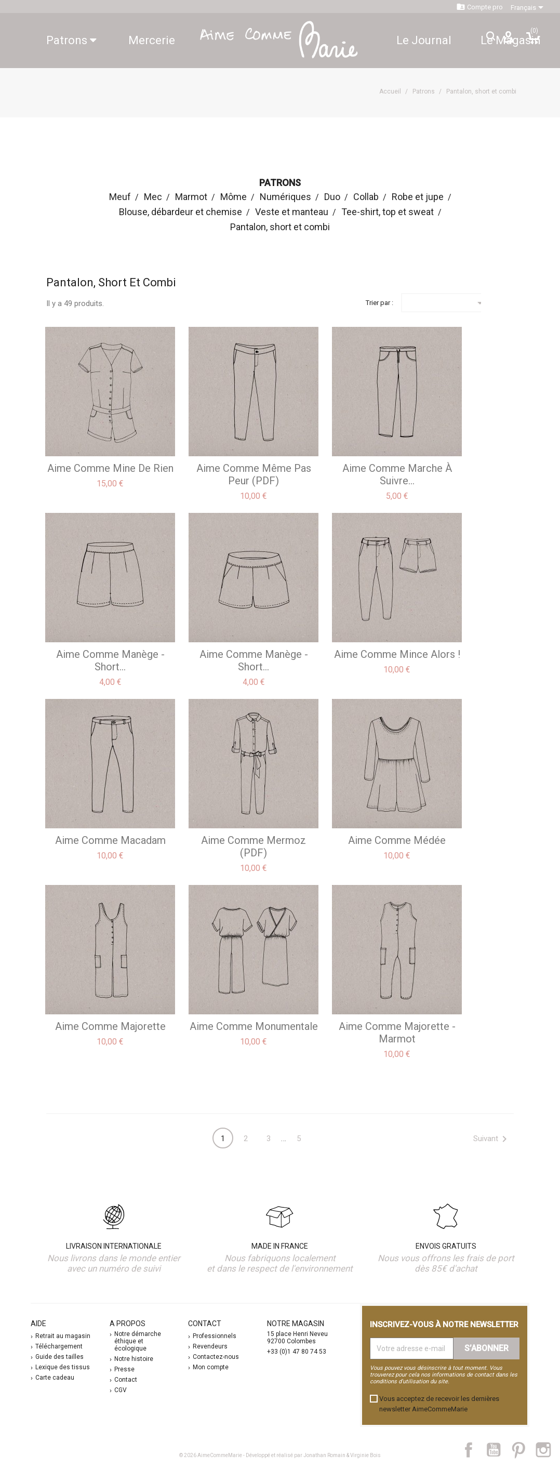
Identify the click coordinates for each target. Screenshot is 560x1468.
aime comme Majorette (110, 1026)
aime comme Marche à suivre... (397, 474)
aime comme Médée (397, 840)
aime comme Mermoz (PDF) (253, 846)
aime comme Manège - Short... (110, 660)
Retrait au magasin (62, 1336)
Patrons (71, 40)
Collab (366, 196)
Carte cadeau (54, 1377)
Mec (153, 196)
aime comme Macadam (110, 840)
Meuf (120, 196)
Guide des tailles (59, 1356)
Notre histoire (133, 1359)
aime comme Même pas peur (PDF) (253, 474)
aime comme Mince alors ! (397, 654)
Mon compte (211, 1367)
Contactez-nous (216, 1356)
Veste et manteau (291, 211)
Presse (124, 1369)
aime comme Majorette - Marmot (397, 1032)
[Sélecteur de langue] (529, 8)
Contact (125, 1379)
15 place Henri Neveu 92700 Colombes (297, 1337)
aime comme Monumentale (254, 1026)
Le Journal (423, 40)
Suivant (492, 1139)
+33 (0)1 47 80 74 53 (296, 1351)
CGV (120, 1390)
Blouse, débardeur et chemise (180, 211)
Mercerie (151, 40)
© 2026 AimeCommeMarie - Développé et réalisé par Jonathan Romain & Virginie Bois (280, 1455)
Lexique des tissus (62, 1367)
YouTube (497, 1449)
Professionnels (214, 1336)
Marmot (191, 196)
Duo (332, 196)
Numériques (285, 196)
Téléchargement (59, 1346)
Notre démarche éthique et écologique (137, 1341)
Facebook (474, 1449)
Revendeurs (210, 1346)
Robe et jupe (418, 196)
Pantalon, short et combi (280, 226)
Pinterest (523, 1449)
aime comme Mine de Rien (110, 468)
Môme (233, 196)
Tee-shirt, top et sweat (387, 211)
